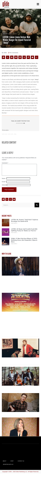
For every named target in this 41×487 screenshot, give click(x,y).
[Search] (37, 207)
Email (4, 184)
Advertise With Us (8, 466)
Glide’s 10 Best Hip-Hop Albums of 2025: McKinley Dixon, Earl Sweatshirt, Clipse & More (24, 242)
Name (4, 180)
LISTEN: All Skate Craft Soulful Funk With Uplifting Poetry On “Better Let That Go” (24, 232)
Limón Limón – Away (12, 134)
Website (4, 187)
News (15, 33)
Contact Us (21, 463)
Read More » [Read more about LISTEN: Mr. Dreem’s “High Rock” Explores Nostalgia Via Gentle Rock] (14, 225)
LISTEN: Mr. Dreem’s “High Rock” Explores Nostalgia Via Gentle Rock (24, 222)
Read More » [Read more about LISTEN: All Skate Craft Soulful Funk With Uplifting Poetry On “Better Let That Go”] (14, 234)
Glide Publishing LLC (21, 474)
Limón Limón (4, 134)
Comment (5, 163)
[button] (3, 57)
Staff (12, 463)
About (4, 463)
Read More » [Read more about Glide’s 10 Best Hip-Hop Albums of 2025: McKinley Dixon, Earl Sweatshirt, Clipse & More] (14, 246)
